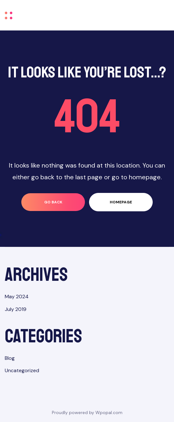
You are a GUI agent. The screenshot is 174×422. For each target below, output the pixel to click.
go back (53, 202)
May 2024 (17, 296)
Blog (10, 358)
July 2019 (15, 309)
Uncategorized (22, 370)
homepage (121, 202)
